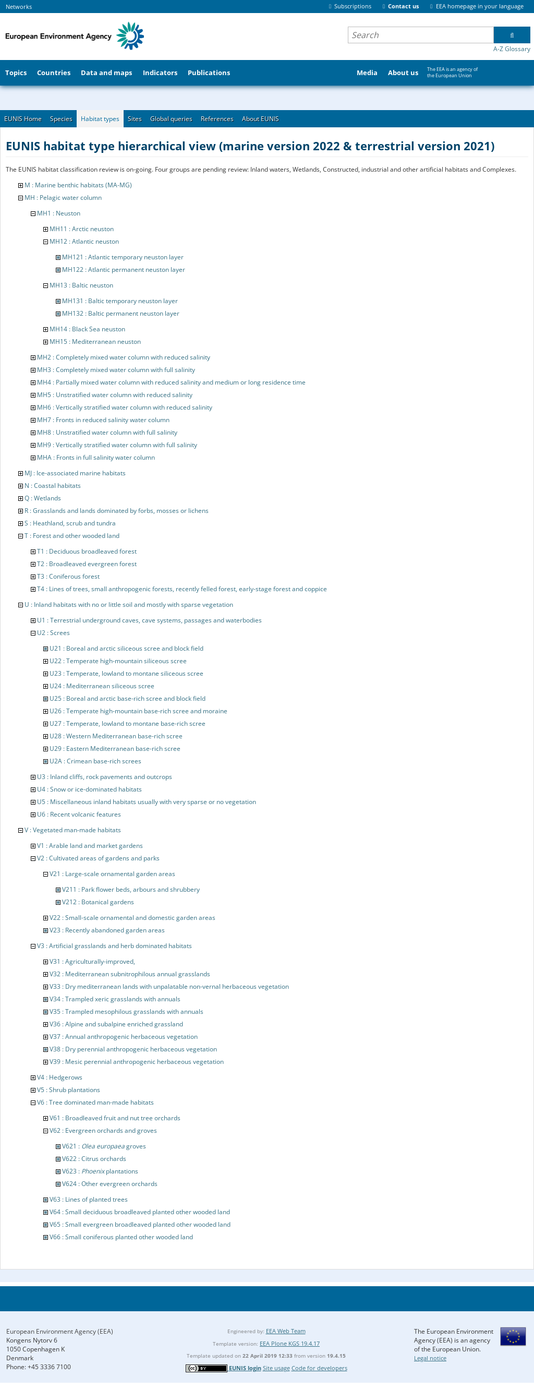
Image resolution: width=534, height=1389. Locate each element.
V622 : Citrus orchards (94, 1158)
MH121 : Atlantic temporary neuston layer (123, 257)
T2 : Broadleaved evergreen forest (87, 563)
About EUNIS (260, 118)
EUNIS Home (23, 118)
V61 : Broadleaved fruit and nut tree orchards (115, 1117)
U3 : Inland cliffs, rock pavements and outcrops (104, 776)
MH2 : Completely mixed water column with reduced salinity (123, 357)
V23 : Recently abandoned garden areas (107, 930)
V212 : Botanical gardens (98, 901)
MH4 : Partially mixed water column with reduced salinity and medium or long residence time (171, 382)
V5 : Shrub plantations (68, 1089)
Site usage (276, 1368)
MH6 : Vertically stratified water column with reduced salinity (124, 407)
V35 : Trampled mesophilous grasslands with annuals (126, 1011)
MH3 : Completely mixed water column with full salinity (116, 369)
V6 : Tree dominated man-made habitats (95, 1102)
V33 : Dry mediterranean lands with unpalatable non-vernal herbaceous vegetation (169, 986)
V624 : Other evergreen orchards (109, 1183)
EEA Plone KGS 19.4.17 (290, 1343)
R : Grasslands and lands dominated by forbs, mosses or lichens (117, 510)
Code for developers (319, 1368)
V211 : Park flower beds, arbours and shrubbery (131, 889)
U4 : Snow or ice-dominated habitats (89, 789)
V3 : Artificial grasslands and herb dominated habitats (114, 945)
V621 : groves (104, 1146)
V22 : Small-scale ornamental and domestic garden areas (132, 917)
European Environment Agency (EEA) (59, 1331)
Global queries (171, 118)
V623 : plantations (100, 1171)
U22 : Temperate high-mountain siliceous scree (118, 660)
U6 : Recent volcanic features (79, 814)
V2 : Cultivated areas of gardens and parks (98, 858)
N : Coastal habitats (53, 485)
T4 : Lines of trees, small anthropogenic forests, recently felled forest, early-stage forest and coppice (182, 588)
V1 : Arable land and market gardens (90, 845)
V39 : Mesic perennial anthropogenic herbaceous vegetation (137, 1061)
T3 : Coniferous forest (68, 576)
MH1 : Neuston (58, 213)
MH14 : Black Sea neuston (87, 329)
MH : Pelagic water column (63, 197)
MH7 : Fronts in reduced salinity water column (103, 419)
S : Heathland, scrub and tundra (70, 523)
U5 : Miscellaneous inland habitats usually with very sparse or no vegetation (146, 801)
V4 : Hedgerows (59, 1077)
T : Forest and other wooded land (72, 535)
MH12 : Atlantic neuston (84, 241)
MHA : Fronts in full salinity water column (96, 457)
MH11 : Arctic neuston (82, 228)
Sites (135, 118)
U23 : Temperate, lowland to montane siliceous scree (126, 673)
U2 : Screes (53, 632)
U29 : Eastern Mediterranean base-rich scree (115, 748)
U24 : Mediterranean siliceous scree (102, 685)
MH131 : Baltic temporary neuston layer (120, 300)
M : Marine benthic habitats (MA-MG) (78, 185)
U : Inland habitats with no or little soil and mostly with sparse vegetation (129, 604)
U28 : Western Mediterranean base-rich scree (116, 736)
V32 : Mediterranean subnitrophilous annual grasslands (130, 973)
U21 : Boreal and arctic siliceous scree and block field (126, 648)
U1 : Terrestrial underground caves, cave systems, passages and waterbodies (149, 620)
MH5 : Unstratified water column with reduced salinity (114, 394)
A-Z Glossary (511, 48)
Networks (19, 6)
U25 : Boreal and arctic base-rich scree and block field (127, 698)
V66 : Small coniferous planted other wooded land (121, 1236)
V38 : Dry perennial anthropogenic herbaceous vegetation (133, 1049)
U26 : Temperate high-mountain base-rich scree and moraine (138, 711)
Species (61, 118)
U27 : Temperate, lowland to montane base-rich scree (127, 723)
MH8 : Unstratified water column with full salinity (107, 432)
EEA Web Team (286, 1331)
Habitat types (100, 118)
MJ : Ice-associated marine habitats (75, 473)
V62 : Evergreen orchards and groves (103, 1130)
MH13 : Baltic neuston (81, 285)
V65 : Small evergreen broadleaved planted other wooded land (140, 1224)
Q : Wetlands (43, 498)
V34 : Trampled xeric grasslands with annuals (115, 999)
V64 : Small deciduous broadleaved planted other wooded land (140, 1211)
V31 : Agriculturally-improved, (92, 961)
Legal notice (430, 1358)
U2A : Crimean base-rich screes (95, 761)
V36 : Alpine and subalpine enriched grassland (116, 1024)
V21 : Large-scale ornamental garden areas (112, 873)
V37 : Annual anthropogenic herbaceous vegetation (124, 1036)
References (217, 118)
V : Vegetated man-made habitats (73, 829)
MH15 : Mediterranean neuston (95, 341)
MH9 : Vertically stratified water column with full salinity (117, 444)
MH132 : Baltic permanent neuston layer (120, 313)
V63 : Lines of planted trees (89, 1199)
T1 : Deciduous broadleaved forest (87, 551)
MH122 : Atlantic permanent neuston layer (123, 269)
